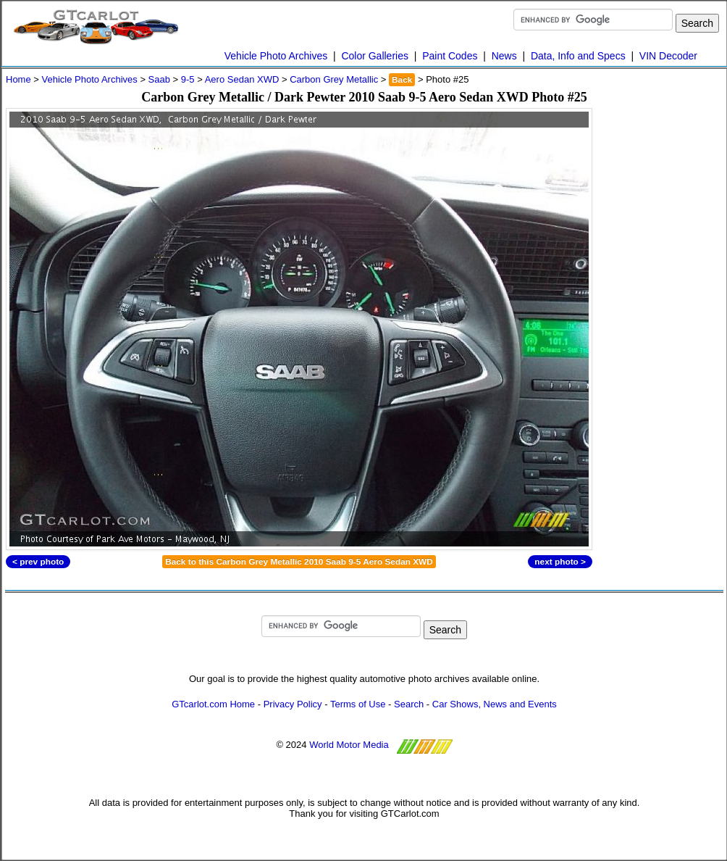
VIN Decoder (668, 56)
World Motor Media (349, 744)
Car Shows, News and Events (494, 704)
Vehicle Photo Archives (275, 56)
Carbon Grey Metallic (334, 79)
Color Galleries (374, 56)
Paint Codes (449, 56)
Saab (159, 79)
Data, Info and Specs (578, 56)
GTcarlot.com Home (213, 704)
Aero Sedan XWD (242, 79)
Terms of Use (358, 704)
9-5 (188, 79)
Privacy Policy (293, 704)
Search (409, 704)
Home (18, 79)
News (504, 56)
